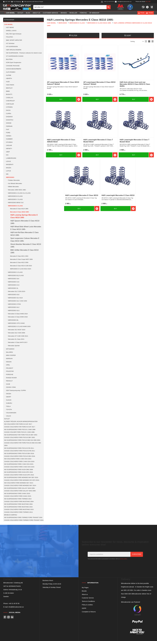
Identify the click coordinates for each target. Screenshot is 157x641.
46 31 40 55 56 (14, 603)
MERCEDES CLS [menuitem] (13, 285)
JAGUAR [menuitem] (9, 145)
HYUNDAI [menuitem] (9, 142)
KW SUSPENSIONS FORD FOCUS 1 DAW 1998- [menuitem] (20, 429)
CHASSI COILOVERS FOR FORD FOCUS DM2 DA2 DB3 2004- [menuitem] (22, 444)
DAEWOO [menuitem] (9, 116)
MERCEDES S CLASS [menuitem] (15, 272)
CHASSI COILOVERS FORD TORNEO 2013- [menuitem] (18, 512)
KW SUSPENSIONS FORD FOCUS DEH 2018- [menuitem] (19, 453)
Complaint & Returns (89, 612)
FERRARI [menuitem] (9, 126)
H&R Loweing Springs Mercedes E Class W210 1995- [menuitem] (24, 216)
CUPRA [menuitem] (8, 113)
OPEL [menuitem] (8, 365)
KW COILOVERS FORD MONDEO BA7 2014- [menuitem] (18, 483)
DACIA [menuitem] (8, 110)
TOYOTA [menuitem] (9, 409)
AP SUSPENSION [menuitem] (12, 46)
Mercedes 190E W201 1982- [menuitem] (17, 190)
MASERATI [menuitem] (9, 164)
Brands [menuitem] (64, 13)
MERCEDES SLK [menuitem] (13, 278)
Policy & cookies (87, 605)
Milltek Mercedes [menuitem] (13, 186)
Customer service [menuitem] (50, 13)
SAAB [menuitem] (8, 384)
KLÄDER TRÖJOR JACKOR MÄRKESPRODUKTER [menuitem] (20, 421)
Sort (128, 35)
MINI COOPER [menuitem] (11, 355)
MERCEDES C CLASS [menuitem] (15, 199)
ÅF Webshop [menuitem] (94, 13)
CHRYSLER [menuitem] (10, 104)
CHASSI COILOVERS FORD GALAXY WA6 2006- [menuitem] (20, 491)
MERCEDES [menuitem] (10, 177)
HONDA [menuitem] (8, 136)
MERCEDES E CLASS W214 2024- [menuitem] (20, 269)
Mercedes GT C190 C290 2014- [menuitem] (18, 336)
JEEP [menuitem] (8, 152)
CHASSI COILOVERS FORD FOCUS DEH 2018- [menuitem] (19, 456)
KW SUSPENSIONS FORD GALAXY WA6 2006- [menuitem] (19, 488)
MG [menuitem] (7, 174)
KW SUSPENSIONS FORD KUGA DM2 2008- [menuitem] (18, 469)
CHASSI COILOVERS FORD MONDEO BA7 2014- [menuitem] (20, 485)
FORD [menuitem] (8, 132)
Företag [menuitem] (83, 13)
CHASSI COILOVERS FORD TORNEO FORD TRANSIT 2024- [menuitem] (24, 520)
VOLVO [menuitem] (8, 416)
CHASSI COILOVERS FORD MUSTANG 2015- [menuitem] (19, 509)
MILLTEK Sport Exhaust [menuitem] (13, 34)
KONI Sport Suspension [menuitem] (13, 62)
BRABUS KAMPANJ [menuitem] (10, 515)
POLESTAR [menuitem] (10, 371)
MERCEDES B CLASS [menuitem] (15, 196)
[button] (147, 7)
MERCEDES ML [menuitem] (13, 320)
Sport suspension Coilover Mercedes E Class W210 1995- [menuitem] (24, 239)
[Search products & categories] (70, 7)
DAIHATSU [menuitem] (9, 120)
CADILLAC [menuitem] (9, 97)
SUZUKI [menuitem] (8, 400)
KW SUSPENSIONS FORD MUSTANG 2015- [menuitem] (18, 507)
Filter (74, 35)
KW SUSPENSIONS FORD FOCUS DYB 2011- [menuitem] (19, 448)
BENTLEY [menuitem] (9, 88)
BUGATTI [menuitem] (9, 94)
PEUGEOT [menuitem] (9, 368)
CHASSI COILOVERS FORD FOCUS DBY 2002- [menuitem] (19, 437)
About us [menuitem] (36, 13)
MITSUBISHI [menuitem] (10, 349)
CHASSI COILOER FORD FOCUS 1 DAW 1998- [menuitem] (19, 432)
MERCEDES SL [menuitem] (13, 288)
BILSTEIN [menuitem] (9, 59)
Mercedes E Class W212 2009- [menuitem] (19, 262)
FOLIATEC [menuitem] (9, 37)
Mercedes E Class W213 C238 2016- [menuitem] (21, 265)
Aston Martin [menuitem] (10, 85)
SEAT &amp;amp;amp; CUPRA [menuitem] (16, 390)
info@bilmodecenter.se (16, 607)
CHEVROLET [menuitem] (10, 101)
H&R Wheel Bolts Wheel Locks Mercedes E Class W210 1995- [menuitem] (25, 228)
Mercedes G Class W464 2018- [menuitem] (18, 317)
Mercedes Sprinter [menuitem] (14, 345)
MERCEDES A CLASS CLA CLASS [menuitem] (19, 193)
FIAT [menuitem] (7, 129)
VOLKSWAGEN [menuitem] (11, 413)
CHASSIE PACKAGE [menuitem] (12, 65)
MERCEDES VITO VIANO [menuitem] (16, 323)
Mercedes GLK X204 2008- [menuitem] (16, 333)
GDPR (84, 608)
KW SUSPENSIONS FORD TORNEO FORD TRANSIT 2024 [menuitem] (23, 517)
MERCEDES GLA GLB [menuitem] (15, 298)
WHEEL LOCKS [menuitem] (11, 30)
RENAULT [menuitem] (9, 381)
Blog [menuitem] (28, 13)
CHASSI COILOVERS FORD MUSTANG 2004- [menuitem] (19, 501)
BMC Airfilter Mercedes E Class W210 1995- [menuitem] (24, 251)
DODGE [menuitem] (8, 123)
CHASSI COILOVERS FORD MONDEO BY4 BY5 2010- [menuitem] (21, 480)
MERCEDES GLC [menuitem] (13, 307)
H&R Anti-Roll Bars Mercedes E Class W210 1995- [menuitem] (24, 234)
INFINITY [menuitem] (9, 148)
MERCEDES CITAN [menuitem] (14, 304)
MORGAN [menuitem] (9, 358)
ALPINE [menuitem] (8, 75)
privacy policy (123, 558)
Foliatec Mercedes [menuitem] (14, 180)
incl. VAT (148, 1)
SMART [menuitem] (8, 397)
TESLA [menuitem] (8, 406)
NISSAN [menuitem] (8, 362)
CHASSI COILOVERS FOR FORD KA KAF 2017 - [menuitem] (20, 427)
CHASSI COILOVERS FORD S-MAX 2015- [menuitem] (17, 496)
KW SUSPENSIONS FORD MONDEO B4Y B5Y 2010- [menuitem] (21, 477)
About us (85, 594)
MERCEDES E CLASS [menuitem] (15, 206)
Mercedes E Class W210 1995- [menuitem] (19, 212)
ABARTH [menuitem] (9, 78)
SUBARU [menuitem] (9, 403)
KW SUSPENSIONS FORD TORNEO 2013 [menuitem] (17, 499)
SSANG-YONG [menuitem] (11, 387)
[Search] (109, 7)
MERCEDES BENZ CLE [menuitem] (15, 202)
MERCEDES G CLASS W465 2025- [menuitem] (19, 326)
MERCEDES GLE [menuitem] (13, 294)
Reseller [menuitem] (73, 13)
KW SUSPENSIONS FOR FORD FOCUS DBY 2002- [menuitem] (21, 435)
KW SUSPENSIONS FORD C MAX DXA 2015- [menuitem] (19, 464)
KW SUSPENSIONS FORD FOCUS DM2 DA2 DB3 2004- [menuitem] (22, 440)
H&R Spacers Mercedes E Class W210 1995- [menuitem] (24, 222)
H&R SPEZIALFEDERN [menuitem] (13, 50)
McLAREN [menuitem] (9, 352)
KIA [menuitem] (7, 155)
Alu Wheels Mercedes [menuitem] (15, 183)
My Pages (85, 587)
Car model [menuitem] (10, 13)
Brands (84, 591)
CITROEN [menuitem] (9, 107)
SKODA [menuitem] (8, 393)
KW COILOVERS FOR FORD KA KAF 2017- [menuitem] (18, 424)
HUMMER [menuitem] (9, 139)
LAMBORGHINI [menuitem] (11, 158)
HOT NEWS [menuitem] (10, 27)
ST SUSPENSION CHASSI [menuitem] (14, 56)
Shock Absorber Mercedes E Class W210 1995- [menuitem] (25, 245)
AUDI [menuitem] (7, 81)
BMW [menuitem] (8, 91)
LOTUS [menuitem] (8, 171)
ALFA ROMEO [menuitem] (10, 72)
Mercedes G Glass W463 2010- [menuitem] (18, 314)
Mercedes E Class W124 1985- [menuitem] (19, 208)
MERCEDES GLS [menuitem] (13, 310)
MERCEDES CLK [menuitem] (13, 282)
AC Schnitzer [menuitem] (10, 43)
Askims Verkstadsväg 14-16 (12, 589)
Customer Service (88, 598)
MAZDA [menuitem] (8, 168)
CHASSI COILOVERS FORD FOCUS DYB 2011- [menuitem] (19, 451)
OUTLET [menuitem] (20, 13)
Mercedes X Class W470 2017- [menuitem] (18, 342)
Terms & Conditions (88, 601)
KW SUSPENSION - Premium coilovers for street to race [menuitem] (24, 53)
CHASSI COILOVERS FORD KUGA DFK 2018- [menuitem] (19, 475)
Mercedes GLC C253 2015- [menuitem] (16, 291)
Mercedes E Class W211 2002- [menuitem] (19, 256)
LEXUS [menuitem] (8, 161)
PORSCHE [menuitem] (9, 374)
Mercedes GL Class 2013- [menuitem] (16, 339)
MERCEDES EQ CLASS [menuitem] (16, 275)
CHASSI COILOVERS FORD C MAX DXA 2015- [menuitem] (19, 467)
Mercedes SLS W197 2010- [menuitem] (17, 329)
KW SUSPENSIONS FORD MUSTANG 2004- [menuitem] (18, 504)
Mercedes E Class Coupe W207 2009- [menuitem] (21, 259)
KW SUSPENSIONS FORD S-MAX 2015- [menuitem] (17, 493)
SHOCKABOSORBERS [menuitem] (13, 69)
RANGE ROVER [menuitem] (11, 377)
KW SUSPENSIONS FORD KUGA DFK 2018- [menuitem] (18, 472)
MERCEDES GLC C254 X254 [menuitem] (17, 301)
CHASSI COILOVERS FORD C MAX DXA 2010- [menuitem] (19, 461)
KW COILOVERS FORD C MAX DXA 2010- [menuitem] (18, 459)
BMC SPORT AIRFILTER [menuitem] (14, 40)
